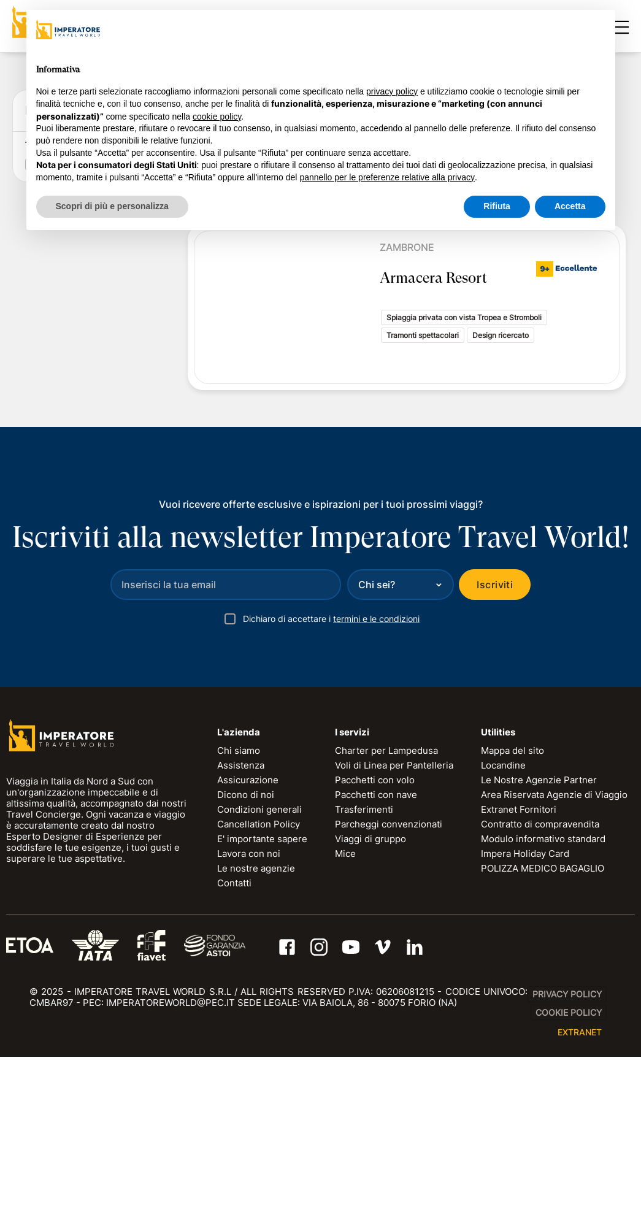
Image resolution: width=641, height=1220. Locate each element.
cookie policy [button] (217, 116)
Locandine (503, 928)
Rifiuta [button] (496, 206)
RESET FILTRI (114, 494)
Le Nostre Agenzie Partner (539, 942)
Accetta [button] (570, 206)
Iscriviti (495, 747)
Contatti (234, 1045)
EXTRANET (580, 1195)
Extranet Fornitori (518, 972)
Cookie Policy (568, 1175)
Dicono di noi (245, 957)
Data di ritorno (58, 352)
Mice (345, 1016)
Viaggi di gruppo (370, 1001)
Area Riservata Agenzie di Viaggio (554, 957)
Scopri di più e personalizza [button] (112, 206)
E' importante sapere (262, 1001)
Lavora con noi (248, 1016)
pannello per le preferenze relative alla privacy (387, 177)
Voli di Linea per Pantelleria (394, 928)
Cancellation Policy (258, 986)
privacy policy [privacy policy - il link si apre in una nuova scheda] (392, 91)
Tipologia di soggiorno (75, 528)
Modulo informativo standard (543, 1001)
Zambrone (407, 247)
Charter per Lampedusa (386, 913)
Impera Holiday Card (525, 1016)
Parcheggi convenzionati (388, 986)
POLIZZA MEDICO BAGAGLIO (542, 1031)
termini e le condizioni (376, 781)
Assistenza (240, 928)
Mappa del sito (512, 913)
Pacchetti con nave (376, 957)
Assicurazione (247, 942)
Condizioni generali (259, 972)
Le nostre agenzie (256, 1031)
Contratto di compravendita (540, 986)
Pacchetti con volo (375, 942)
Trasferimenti (364, 972)
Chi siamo (238, 913)
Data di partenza (63, 313)
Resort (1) (61, 546)
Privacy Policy (567, 1157)
